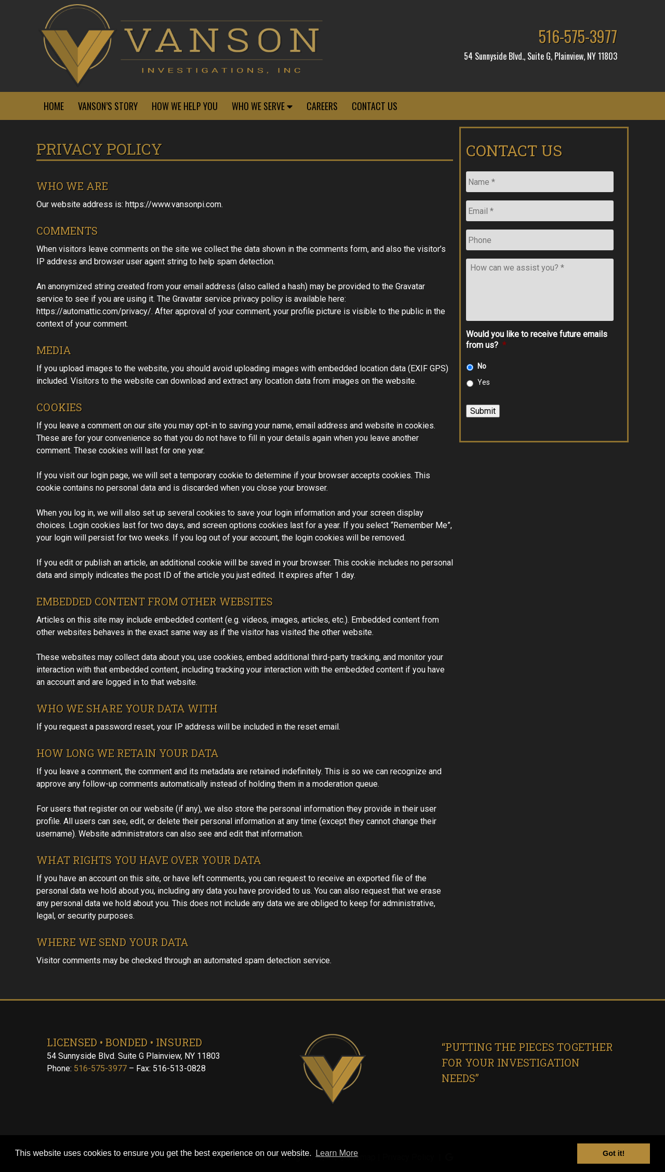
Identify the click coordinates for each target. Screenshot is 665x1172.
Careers (322, 106)
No (481, 366)
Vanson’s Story (108, 106)
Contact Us (374, 106)
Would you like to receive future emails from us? (536, 339)
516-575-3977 (578, 36)
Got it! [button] (613, 1153)
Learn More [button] (336, 1153)
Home (54, 106)
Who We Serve (262, 106)
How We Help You (185, 106)
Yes (483, 382)
